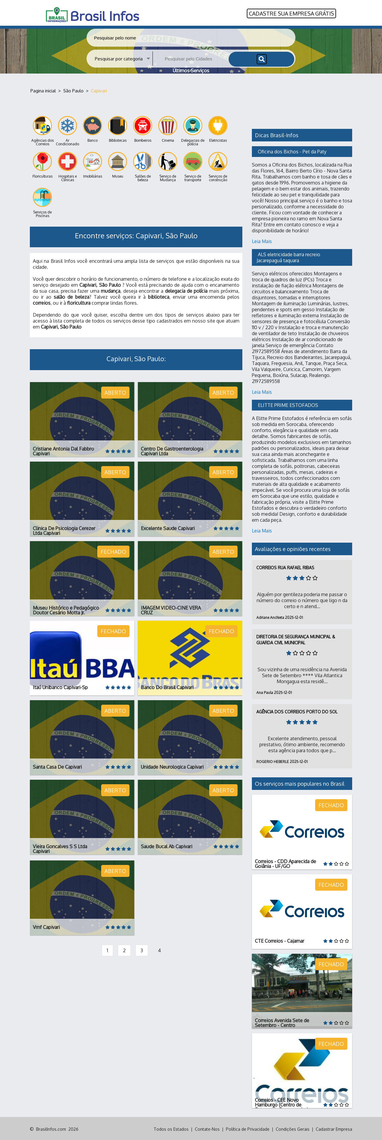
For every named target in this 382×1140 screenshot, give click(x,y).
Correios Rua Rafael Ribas (285, 566)
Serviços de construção (217, 166)
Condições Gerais (292, 1127)
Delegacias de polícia (192, 130)
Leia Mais (262, 240)
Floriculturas (43, 164)
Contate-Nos (207, 1127)
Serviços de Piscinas (42, 202)
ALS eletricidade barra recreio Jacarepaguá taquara (289, 256)
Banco (92, 128)
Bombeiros (142, 128)
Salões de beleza (142, 166)
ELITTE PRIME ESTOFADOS (288, 404)
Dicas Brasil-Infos (276, 134)
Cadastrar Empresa (334, 1127)
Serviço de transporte (192, 166)
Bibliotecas (117, 128)
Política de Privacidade (247, 1127)
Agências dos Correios (42, 130)
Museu (117, 164)
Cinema (167, 128)
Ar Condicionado (67, 130)
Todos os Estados (171, 1127)
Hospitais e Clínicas (67, 166)
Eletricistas (217, 128)
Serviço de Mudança (167, 166)
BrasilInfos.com (51, 1127)
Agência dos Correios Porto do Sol (297, 710)
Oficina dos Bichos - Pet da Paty (292, 150)
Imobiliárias (92, 164)
